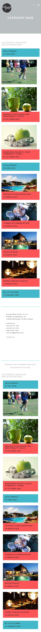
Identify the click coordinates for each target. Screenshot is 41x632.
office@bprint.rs (15, 333)
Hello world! (10, 51)
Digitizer (26, 367)
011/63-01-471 (12, 328)
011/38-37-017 (12, 325)
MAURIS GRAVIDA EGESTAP (15, 281)
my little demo (11, 292)
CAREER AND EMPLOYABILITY (16, 62)
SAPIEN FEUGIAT (10, 252)
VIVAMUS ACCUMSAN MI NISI (16, 223)
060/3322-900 (12, 330)
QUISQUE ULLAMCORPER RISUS (17, 194)
